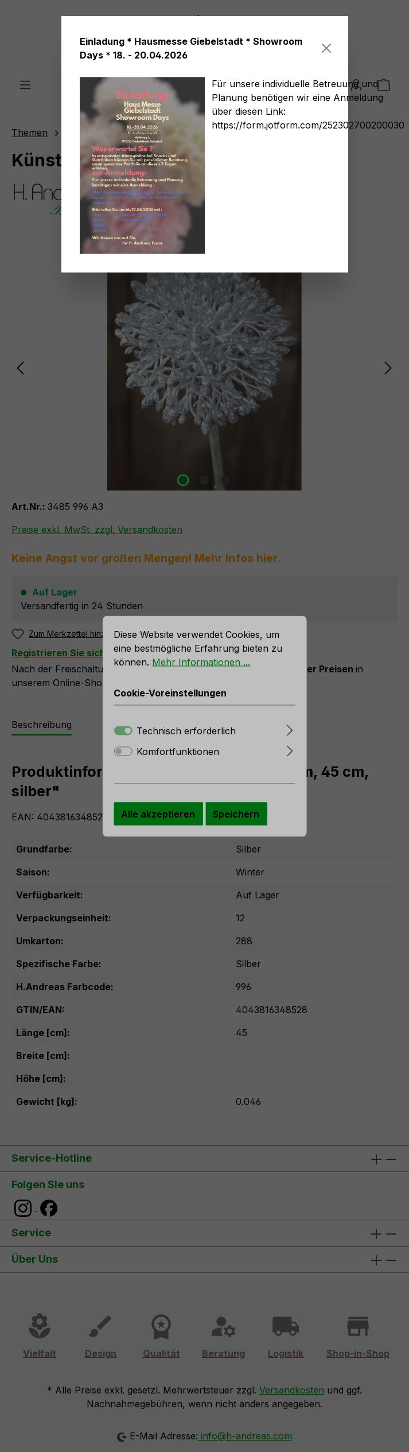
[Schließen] (326, 48)
